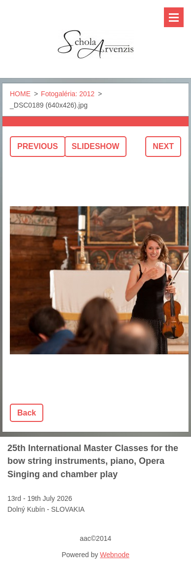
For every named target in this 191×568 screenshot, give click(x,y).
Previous (37, 146)
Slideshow (96, 146)
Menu (174, 17)
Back (26, 413)
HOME (20, 94)
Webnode (114, 555)
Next (163, 146)
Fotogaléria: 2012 (68, 94)
